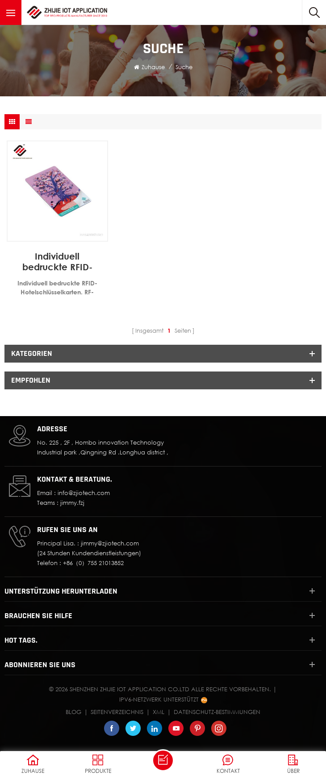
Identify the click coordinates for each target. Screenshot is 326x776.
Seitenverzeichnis (117, 711)
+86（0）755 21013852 (93, 562)
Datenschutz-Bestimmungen (217, 711)
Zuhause (149, 66)
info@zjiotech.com (84, 492)
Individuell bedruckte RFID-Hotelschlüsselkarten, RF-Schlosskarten (57, 261)
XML (158, 711)
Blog (73, 711)
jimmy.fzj (72, 502)
